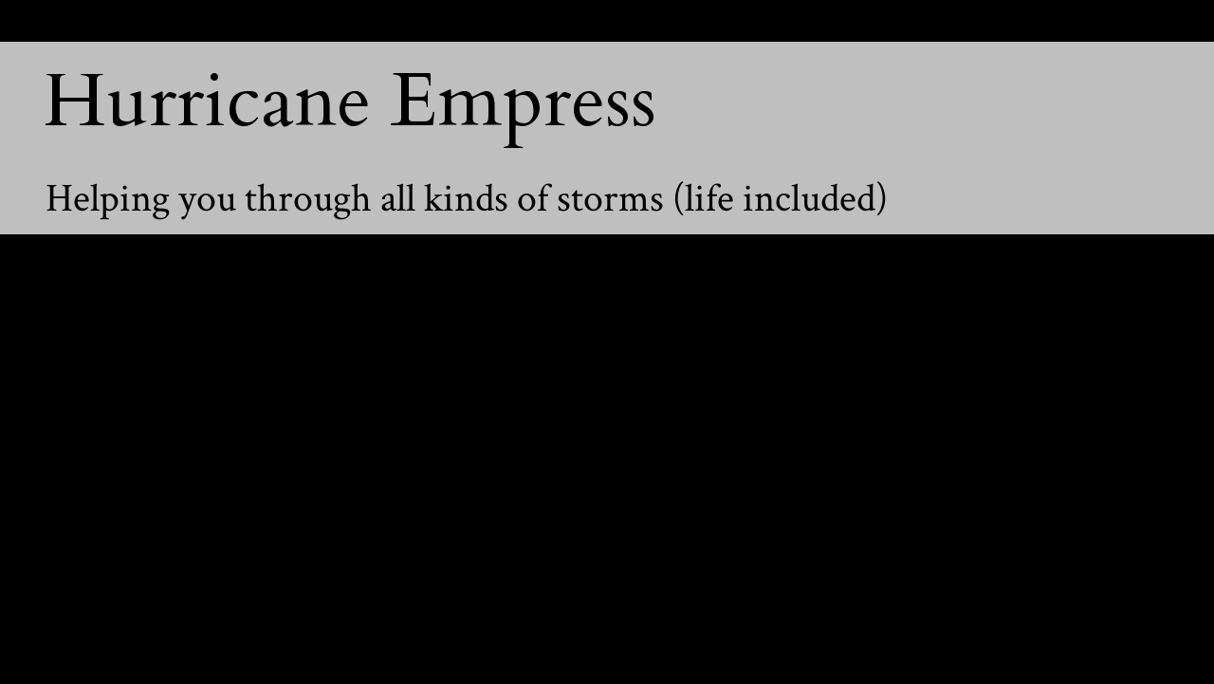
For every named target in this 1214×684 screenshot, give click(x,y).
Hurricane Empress (350, 101)
